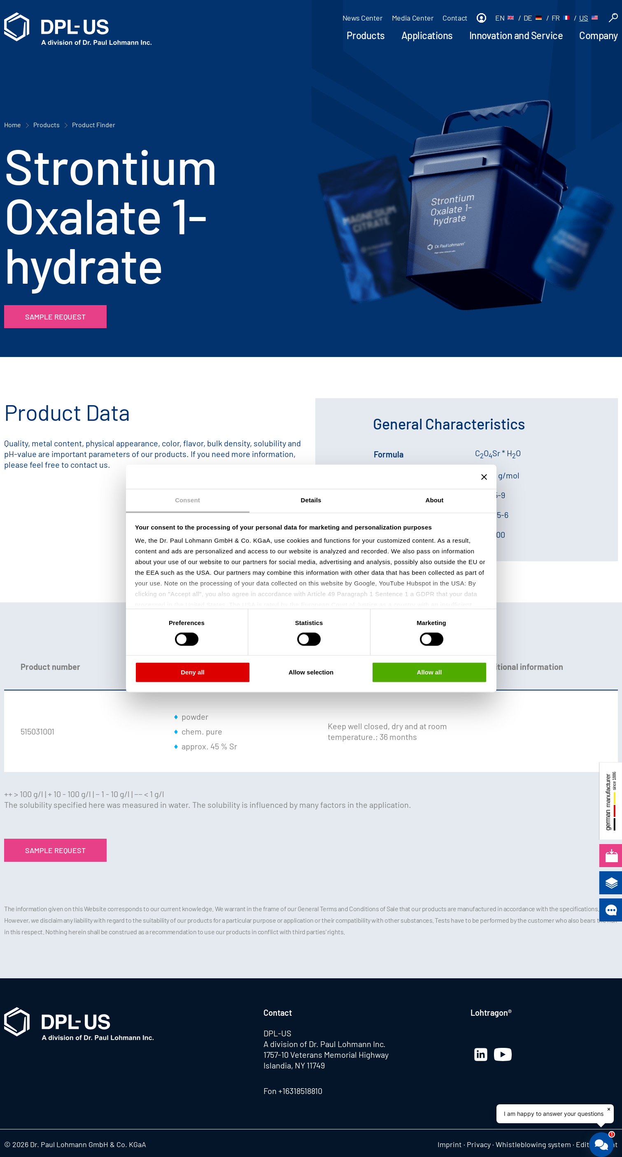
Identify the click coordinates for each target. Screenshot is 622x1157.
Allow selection (311, 672)
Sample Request (55, 316)
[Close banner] (484, 477)
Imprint (450, 1144)
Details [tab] (311, 500)
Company (598, 35)
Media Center (413, 17)
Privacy (479, 1144)
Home (12, 124)
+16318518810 (300, 1091)
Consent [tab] (187, 500)
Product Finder (93, 124)
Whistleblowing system (533, 1144)
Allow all (429, 672)
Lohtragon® (491, 1012)
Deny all (193, 672)
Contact (455, 17)
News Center (362, 17)
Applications (427, 35)
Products (365, 35)
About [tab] (435, 500)
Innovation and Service (516, 35)
